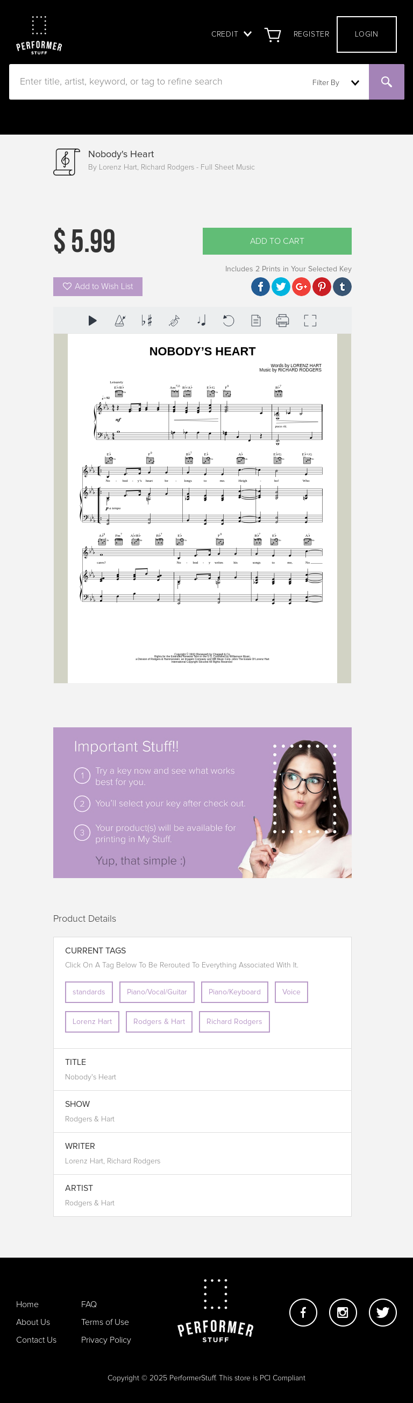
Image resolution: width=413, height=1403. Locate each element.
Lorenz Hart (92, 1022)
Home (27, 1304)
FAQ (89, 1304)
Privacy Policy (106, 1340)
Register (312, 34)
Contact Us (36, 1340)
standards (89, 992)
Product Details (84, 919)
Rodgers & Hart (159, 1022)
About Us (33, 1322)
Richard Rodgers (234, 1022)
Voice (291, 992)
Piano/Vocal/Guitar (157, 992)
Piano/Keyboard (235, 992)
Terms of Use (105, 1322)
